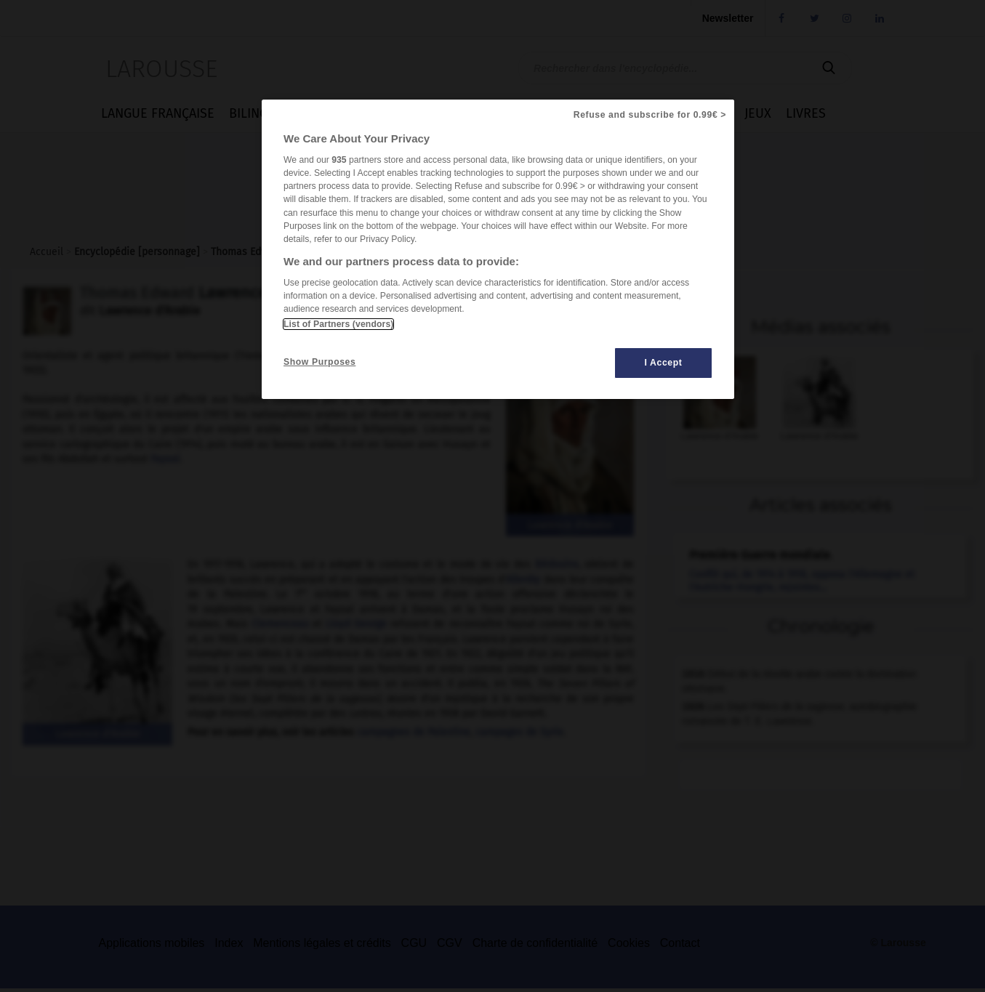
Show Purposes (319, 362)
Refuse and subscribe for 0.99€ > (650, 115)
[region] (498, 250)
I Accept (664, 363)
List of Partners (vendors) (338, 324)
